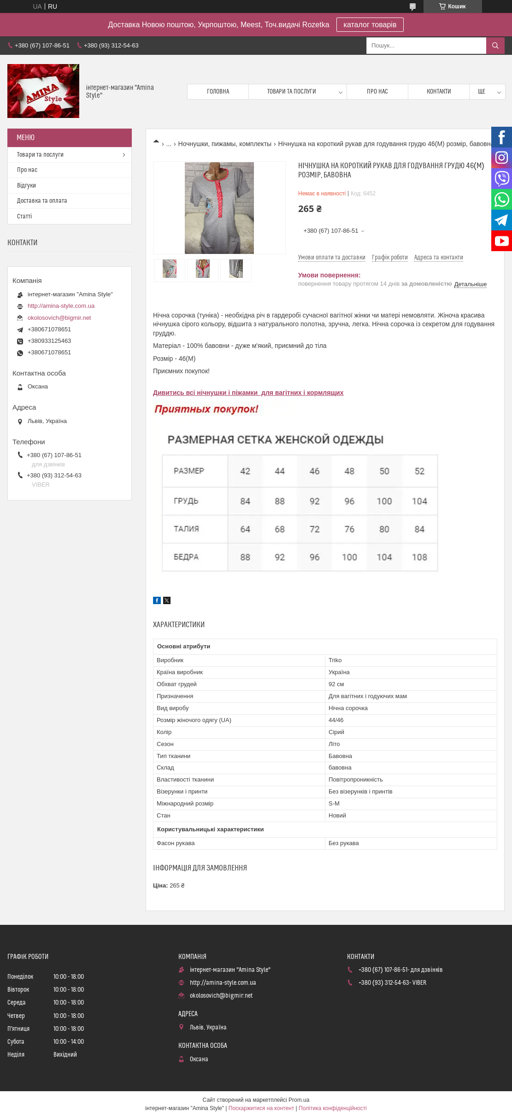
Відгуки (26, 185)
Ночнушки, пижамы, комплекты (225, 143)
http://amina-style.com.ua (61, 305)
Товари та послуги (291, 91)
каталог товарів (370, 25)
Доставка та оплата (42, 201)
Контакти (439, 91)
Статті (24, 216)
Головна (218, 91)
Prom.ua (298, 1100)
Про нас (377, 91)
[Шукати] (495, 45)
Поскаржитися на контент (261, 1108)
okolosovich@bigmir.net (59, 317)
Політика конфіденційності (333, 1108)
